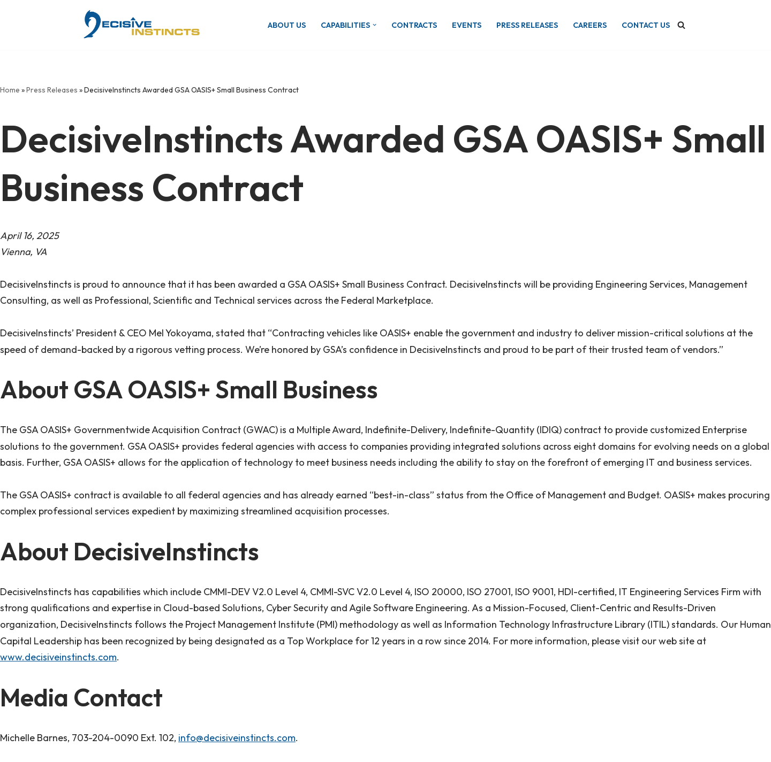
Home (10, 90)
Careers (590, 25)
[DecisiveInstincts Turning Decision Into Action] (140, 25)
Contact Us (646, 25)
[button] (374, 25)
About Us (287, 25)
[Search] (681, 25)
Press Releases (527, 25)
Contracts (414, 25)
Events (466, 25)
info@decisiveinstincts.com (237, 738)
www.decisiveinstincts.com (58, 657)
